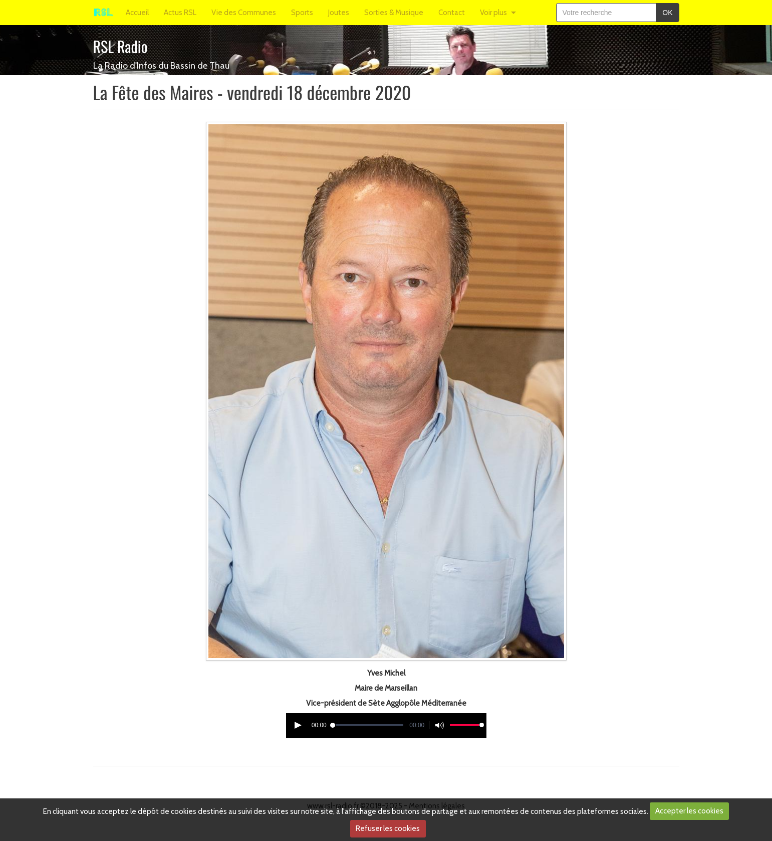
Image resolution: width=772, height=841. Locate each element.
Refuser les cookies (388, 828)
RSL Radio (120, 46)
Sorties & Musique (393, 12)
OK (667, 13)
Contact (451, 12)
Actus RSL (180, 12)
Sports (302, 12)
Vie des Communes (243, 12)
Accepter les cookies (689, 810)
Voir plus (493, 12)
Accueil (137, 12)
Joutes (338, 12)
